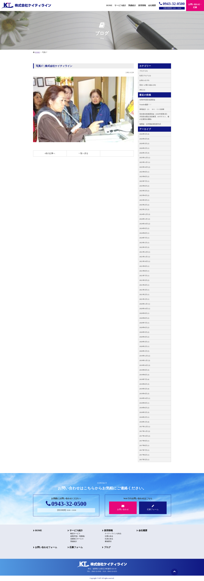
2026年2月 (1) (144, 148)
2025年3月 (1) (144, 200)
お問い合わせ (122, 507)
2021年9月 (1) (144, 266)
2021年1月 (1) (144, 299)
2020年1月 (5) (144, 351)
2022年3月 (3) (144, 247)
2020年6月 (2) (144, 327)
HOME (37, 52)
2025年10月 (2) (144, 167)
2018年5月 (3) (144, 412)
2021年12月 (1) (144, 252)
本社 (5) (142, 90)
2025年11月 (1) (144, 162)
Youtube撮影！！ (145, 105)
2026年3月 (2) (144, 143)
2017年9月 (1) (144, 441)
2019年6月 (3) (144, 384)
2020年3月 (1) (144, 342)
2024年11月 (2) (144, 219)
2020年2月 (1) (144, 346)
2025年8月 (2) (144, 176)
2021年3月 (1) (144, 290)
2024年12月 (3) (144, 214)
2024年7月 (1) (144, 238)
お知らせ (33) (144, 80)
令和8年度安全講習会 (147, 100)
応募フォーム (152, 507)
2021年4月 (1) (144, 285)
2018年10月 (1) (144, 398)
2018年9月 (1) (144, 403)
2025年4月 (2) (144, 195)
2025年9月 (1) (144, 172)
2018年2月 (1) (144, 417)
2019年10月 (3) (144, 365)
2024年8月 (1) (144, 233)
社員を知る (109, 539)
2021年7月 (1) (144, 276)
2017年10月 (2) (144, 436)
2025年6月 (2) (144, 186)
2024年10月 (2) (144, 224)
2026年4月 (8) (144, 139)
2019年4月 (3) (144, 394)
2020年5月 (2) (144, 332)
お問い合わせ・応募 (195, 5)
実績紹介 (132, 5)
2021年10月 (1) (144, 261)
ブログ (107, 547)
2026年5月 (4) (144, 134)
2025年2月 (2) (144, 205)
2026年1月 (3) (144, 153)
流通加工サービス (77, 539)
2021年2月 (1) (144, 294)
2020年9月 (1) (144, 313)
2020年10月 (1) (144, 309)
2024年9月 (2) (144, 228)
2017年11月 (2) (144, 431)
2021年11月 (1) (144, 257)
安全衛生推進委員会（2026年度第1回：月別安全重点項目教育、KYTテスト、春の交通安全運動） (154, 116)
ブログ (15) (143, 71)
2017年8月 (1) (144, 445)
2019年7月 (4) (144, 379)
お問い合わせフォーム (46, 547)
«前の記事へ (50, 153)
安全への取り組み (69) (147, 85)
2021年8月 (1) (144, 271)
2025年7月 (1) (144, 181)
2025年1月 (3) (144, 209)
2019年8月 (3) (144, 375)
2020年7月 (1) (144, 323)
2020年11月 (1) (144, 304)
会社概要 (142, 530)
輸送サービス (75, 533)
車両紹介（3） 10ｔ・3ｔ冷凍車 (151, 109)
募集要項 (108, 541)
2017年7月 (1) (144, 450)
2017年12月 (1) (144, 427)
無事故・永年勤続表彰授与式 (150, 124)
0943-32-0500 (172, 4)
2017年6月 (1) (144, 455)
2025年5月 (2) (144, 191)
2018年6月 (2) (144, 408)
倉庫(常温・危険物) (77, 536)
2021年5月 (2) (144, 280)
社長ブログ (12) (145, 76)
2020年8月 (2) (144, 318)
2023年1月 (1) (144, 243)
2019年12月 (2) (144, 356)
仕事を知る (109, 536)
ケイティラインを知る (113, 533)
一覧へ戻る (83, 153)
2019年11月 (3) (144, 360)
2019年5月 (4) (144, 389)
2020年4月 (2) (144, 337)
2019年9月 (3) (144, 370)
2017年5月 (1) (144, 460)
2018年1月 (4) (144, 422)
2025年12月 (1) (144, 158)
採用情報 (108, 530)
